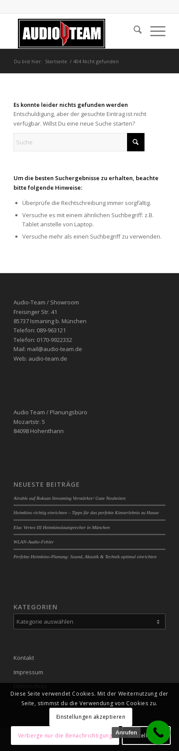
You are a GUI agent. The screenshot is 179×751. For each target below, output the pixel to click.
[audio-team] (74, 31)
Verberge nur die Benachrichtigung (65, 735)
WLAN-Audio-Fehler (34, 541)
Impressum (28, 672)
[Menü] (153, 31)
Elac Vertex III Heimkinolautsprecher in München (62, 527)
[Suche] (133, 31)
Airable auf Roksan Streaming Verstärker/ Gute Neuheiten (70, 498)
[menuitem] (133, 31)
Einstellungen (146, 735)
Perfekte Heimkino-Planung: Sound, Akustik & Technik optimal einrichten (85, 556)
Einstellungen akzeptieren (91, 716)
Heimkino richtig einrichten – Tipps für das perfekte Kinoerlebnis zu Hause (86, 512)
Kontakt (24, 658)
